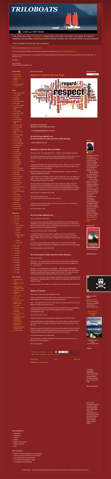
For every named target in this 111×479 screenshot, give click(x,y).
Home (55, 359)
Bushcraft (16, 206)
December (19, 225)
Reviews (16, 153)
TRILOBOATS (37, 36)
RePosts (16, 204)
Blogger (87, 470)
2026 (15, 216)
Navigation (17, 208)
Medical (16, 178)
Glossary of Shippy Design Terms (19, 327)
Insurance (16, 141)
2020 (15, 250)
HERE (88, 374)
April (17, 240)
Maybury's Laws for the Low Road (47, 75)
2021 (15, 248)
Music (15, 202)
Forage (16, 160)
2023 (15, 223)
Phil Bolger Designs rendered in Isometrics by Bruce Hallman (19, 319)
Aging (15, 172)
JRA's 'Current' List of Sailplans (19, 314)
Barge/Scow (17, 113)
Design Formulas (18, 330)
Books (15, 174)
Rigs (15, 166)
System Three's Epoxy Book (18, 324)
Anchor (16, 180)
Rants (49, 354)
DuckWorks (17, 305)
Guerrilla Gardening (19, 191)
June (17, 232)
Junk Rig (16, 162)
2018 (15, 255)
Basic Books (17, 74)
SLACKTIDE (17, 143)
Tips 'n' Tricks (17, 93)
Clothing (16, 189)
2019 (15, 253)
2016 (15, 260)
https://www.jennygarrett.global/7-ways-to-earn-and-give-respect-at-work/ (65, 115)
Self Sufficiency (18, 107)
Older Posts (77, 359)
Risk (15, 129)
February (18, 243)
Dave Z (91, 152)
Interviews (16, 196)
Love (15, 151)
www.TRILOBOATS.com (34, 48)
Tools (15, 157)
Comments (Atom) (43, 362)
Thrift (15, 117)
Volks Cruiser (17, 296)
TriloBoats (16, 145)
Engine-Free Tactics (17, 79)
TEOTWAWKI (17, 170)
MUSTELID (17, 182)
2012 (15, 269)
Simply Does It (18, 76)
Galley (15, 155)
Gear (15, 115)
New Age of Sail (18, 187)
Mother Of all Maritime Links (18, 302)
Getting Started (43, 354)
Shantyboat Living (18, 300)
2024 (15, 221)
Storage (16, 164)
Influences (16, 127)
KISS (15, 99)
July (17, 230)
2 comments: (50, 352)
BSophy (37, 354)
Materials (16, 139)
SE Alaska (16, 125)
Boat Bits (16, 298)
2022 (15, 246)
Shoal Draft (17, 135)
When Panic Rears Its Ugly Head (19, 84)
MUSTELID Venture (17, 199)
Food (15, 149)
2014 (15, 265)
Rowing (16, 194)
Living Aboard (17, 105)
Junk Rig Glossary (19, 308)
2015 (15, 262)
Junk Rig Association (17, 310)
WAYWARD (17, 168)
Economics (17, 176)
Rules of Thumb (55, 354)
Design (16, 95)
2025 (15, 218)
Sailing (15, 103)
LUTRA (16, 184)
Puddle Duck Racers (17, 293)
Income (16, 82)
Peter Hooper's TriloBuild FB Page (19, 287)
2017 (15, 257)
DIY (15, 97)
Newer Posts (34, 359)
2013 (15, 267)
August (18, 227)
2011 (15, 272)
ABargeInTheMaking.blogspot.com (66, 51)
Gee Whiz (16, 119)
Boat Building (17, 101)
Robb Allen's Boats (19, 290)
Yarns (15, 137)
